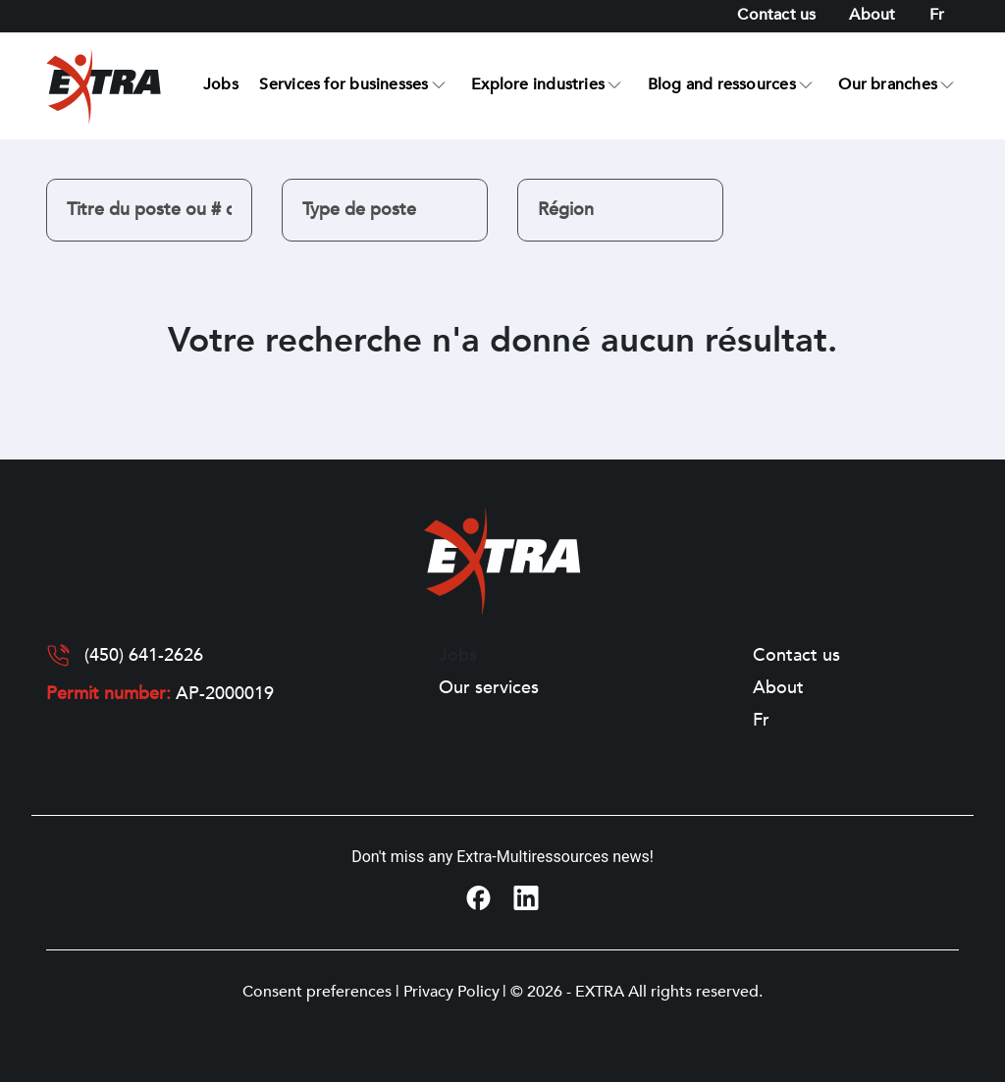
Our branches (887, 84)
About (872, 15)
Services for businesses (343, 84)
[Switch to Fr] (936, 15)
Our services (489, 688)
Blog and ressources (722, 84)
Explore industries (538, 84)
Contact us (776, 15)
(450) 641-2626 (143, 656)
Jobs (220, 84)
